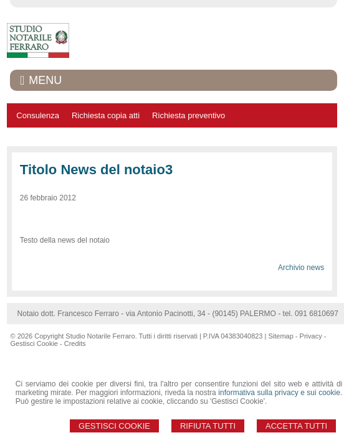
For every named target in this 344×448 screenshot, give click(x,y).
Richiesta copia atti (106, 115)
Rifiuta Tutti (208, 426)
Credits (75, 343)
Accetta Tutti (296, 426)
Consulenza (37, 115)
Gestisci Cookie (114, 426)
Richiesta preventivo (188, 115)
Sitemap (280, 336)
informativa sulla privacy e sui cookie (279, 392)
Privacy (311, 336)
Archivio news (301, 267)
